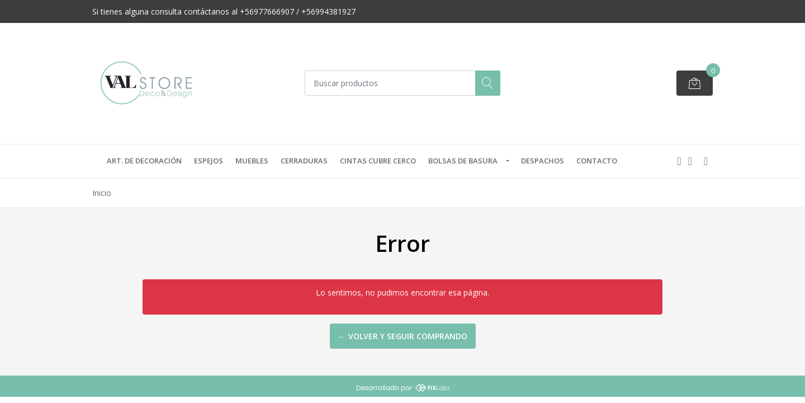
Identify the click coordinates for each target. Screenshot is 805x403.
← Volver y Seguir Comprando (402, 336)
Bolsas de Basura (463, 161)
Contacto (596, 161)
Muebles (251, 161)
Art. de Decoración (144, 161)
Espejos (208, 161)
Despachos (542, 161)
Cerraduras (304, 161)
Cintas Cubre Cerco (378, 161)
